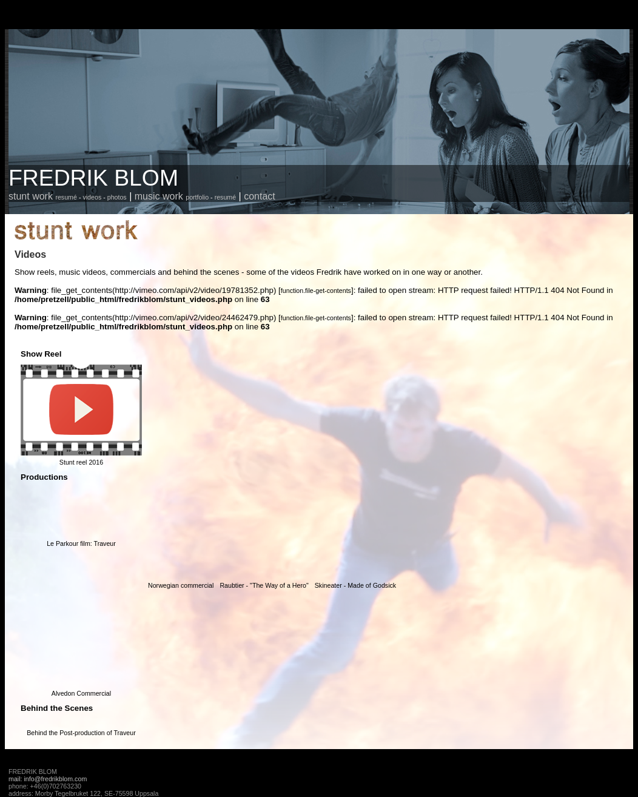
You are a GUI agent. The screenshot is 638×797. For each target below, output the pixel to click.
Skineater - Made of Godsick (355, 585)
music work (159, 196)
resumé (66, 197)
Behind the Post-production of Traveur (81, 732)
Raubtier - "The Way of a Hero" (264, 585)
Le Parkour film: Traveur (81, 543)
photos (117, 197)
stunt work (30, 196)
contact (259, 196)
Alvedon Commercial (81, 693)
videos (91, 197)
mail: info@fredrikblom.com (47, 778)
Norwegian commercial (180, 585)
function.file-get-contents (316, 290)
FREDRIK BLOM (93, 177)
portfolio (197, 197)
